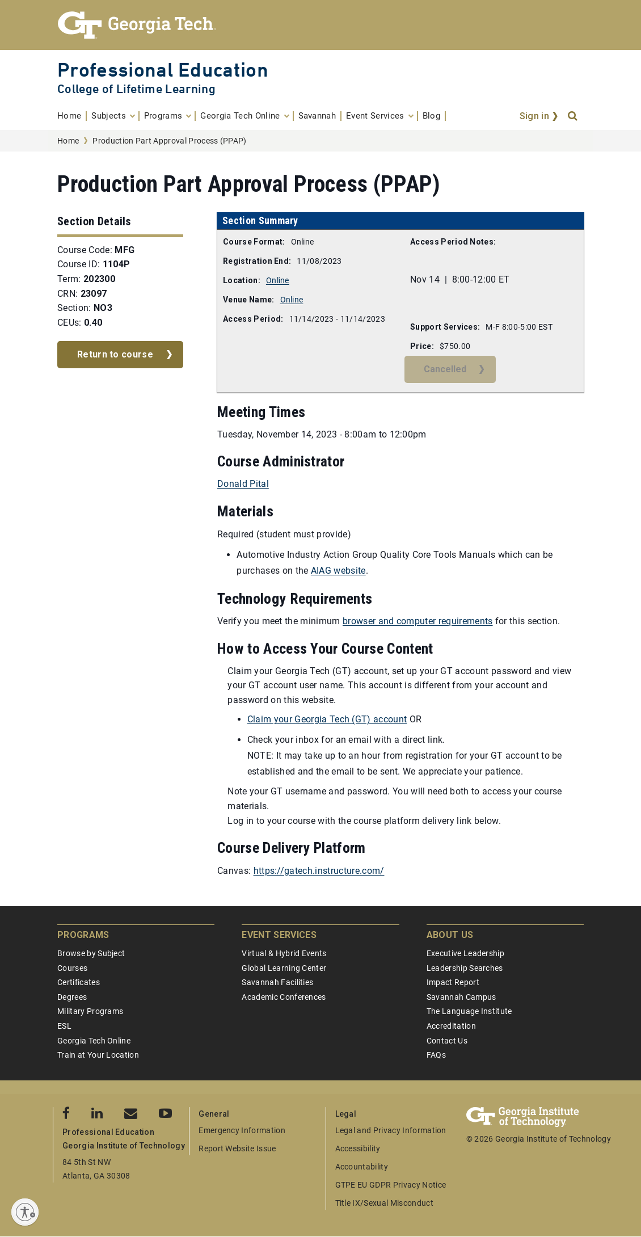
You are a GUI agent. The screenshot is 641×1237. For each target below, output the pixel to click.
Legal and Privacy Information (390, 1130)
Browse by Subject (91, 953)
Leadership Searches (465, 968)
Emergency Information (242, 1130)
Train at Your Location (98, 1054)
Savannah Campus (461, 997)
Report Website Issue (237, 1148)
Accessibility (358, 1148)
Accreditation (451, 1025)
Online (277, 280)
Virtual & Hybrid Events (284, 953)
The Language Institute (469, 1011)
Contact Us (447, 1040)
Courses (72, 968)
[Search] (573, 116)
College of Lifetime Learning (136, 89)
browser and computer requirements (418, 621)
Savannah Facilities (277, 982)
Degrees (72, 997)
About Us (450, 934)
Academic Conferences (284, 997)
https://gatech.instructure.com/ (319, 870)
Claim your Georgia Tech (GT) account (327, 719)
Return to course (115, 354)
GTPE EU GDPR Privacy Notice (390, 1184)
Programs (83, 934)
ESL (64, 1025)
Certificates (78, 982)
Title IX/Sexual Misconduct (384, 1202)
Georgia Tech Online (93, 1040)
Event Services (279, 934)
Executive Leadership (465, 953)
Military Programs (90, 1011)
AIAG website (338, 570)
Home (68, 140)
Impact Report (453, 982)
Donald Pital (243, 483)
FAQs (436, 1054)
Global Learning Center (284, 968)
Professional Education (162, 69)
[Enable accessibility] (25, 1212)
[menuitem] (72, 116)
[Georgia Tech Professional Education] (320, 25)
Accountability (361, 1166)
